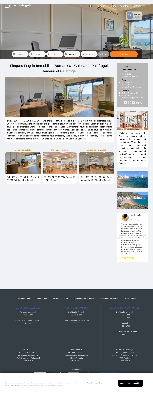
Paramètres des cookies (94, 383)
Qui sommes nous (23, 299)
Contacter (137, 6)
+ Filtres (104, 54)
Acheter (124, 6)
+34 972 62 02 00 (78, 352)
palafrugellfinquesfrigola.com (132, 98)
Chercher (123, 54)
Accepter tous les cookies (130, 383)
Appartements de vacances (83, 299)
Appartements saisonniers (108, 299)
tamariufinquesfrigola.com (131, 87)
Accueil (102, 6)
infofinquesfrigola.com (130, 76)
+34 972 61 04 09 (126, 352)
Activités (56, 299)
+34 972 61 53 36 (29, 352)
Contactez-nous (42, 299)
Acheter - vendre (130, 299)
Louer (113, 6)
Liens (66, 299)
